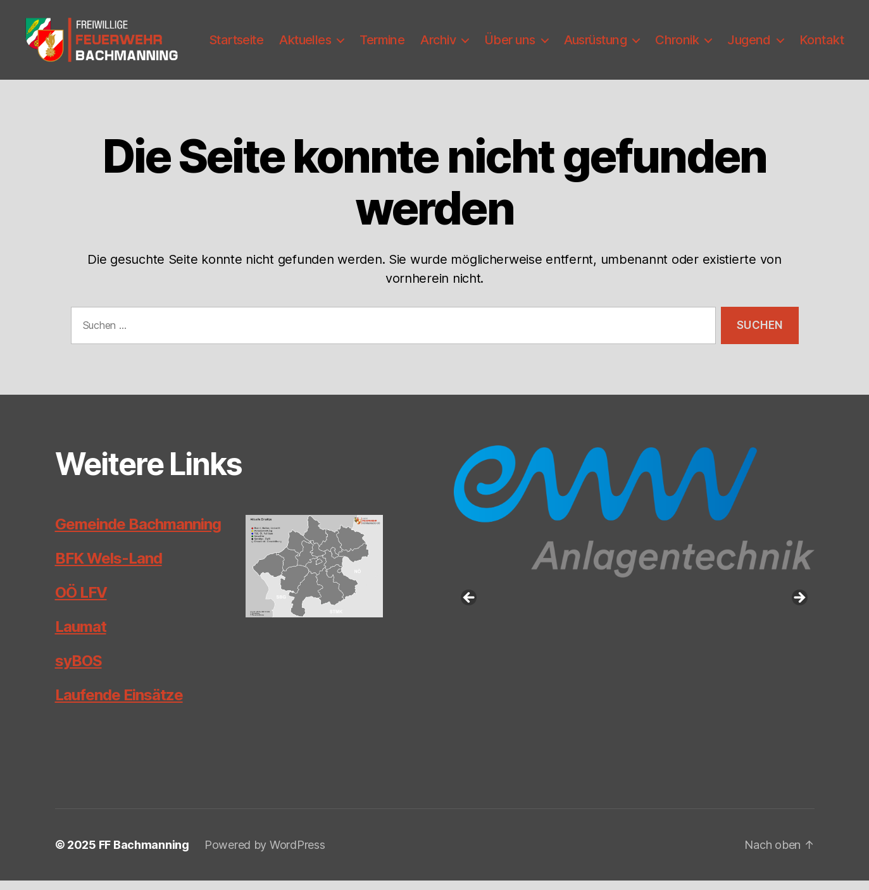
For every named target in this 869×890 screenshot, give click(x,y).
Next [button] (798, 607)
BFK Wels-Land (108, 568)
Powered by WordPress (264, 854)
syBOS (78, 670)
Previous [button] (469, 607)
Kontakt (821, 55)
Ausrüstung (655, 34)
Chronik (737, 34)
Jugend (809, 34)
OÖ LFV (81, 602)
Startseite (296, 34)
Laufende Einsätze (119, 704)
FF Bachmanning (144, 854)
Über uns (570, 34)
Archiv (498, 34)
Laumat (80, 636)
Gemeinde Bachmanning (138, 533)
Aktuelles (365, 34)
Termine (442, 34)
